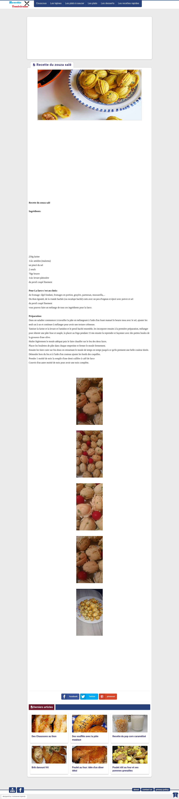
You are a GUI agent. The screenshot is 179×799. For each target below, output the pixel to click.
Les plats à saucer (74, 3)
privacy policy (162, 789)
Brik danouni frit (40, 767)
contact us (147, 789)
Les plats (92, 3)
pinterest (107, 696)
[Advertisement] (89, 38)
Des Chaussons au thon (44, 736)
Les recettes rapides (128, 3)
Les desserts (107, 3)
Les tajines (56, 3)
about (136, 789)
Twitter (88, 696)
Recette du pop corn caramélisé (129, 736)
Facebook (70, 696)
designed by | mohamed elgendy (14, 796)
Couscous (41, 3)
